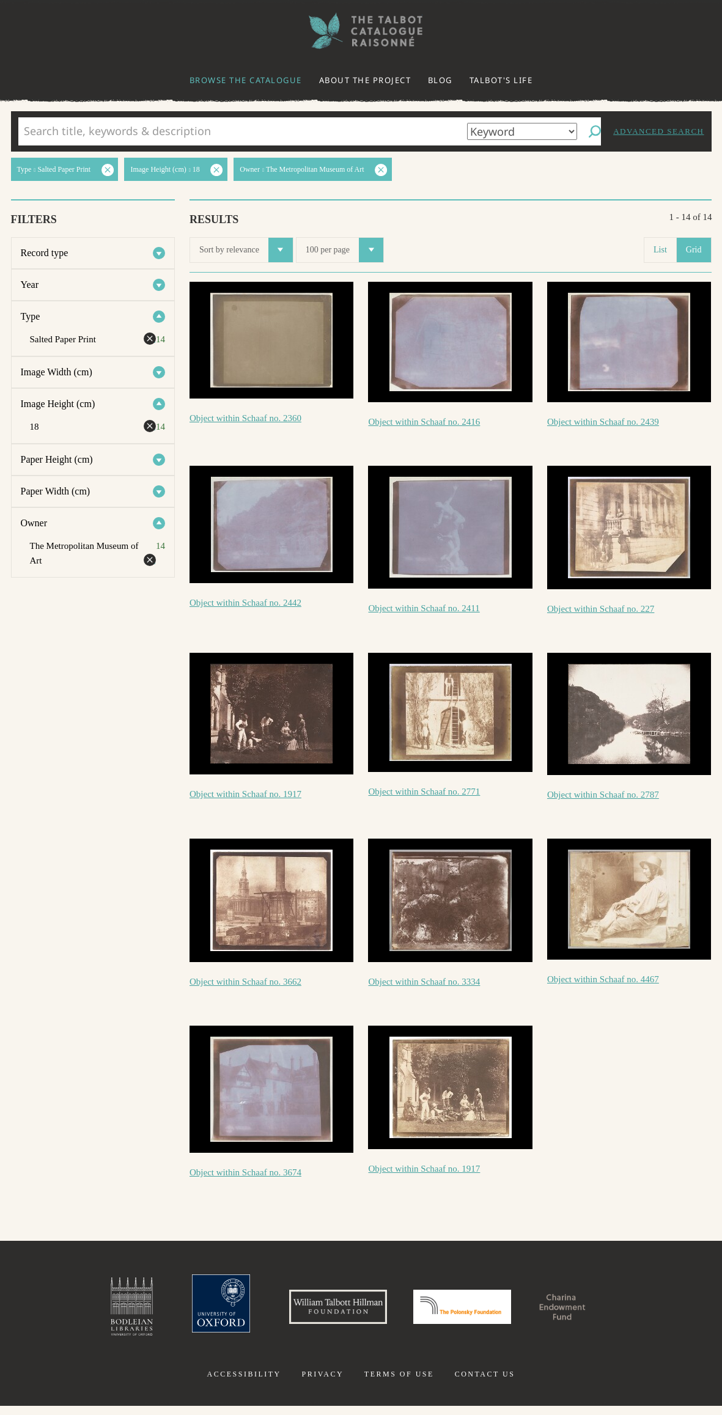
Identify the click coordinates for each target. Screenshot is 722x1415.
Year (30, 284)
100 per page (344, 250)
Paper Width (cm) (55, 491)
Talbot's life (501, 80)
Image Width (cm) (56, 372)
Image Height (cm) (58, 404)
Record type (44, 253)
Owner (34, 523)
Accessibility (244, 1383)
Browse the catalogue (246, 80)
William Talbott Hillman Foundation (321, 1311)
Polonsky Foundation (470, 1311)
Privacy (322, 1383)
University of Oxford (187, 1311)
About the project (365, 80)
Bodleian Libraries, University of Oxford (90, 1311)
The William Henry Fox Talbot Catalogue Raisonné (361, 31)
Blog (440, 80)
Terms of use (399, 1383)
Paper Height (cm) (57, 459)
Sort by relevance (246, 250)
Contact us (485, 1383)
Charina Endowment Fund (595, 1311)
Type (30, 316)
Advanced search (658, 131)
